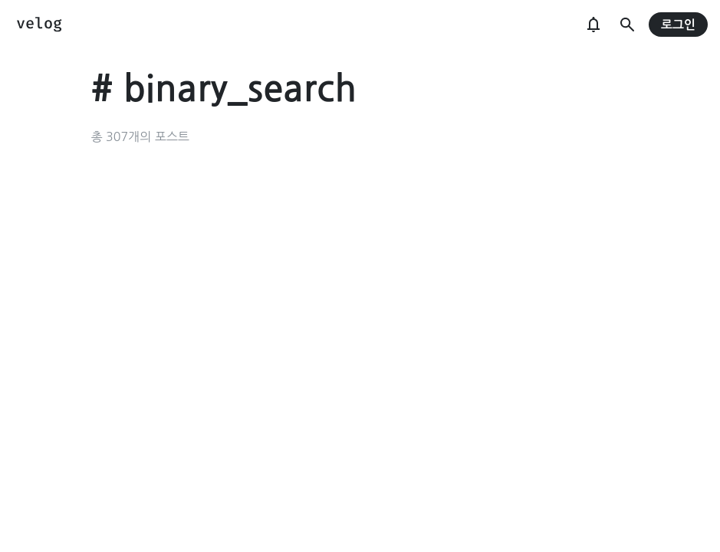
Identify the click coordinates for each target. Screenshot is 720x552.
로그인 (678, 25)
